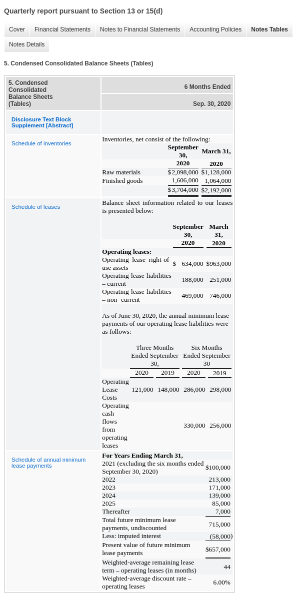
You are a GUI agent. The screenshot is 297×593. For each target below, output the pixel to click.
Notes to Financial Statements (137, 29)
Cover (14, 29)
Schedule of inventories (42, 143)
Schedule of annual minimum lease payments (49, 463)
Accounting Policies (213, 29)
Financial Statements (60, 29)
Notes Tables (267, 29)
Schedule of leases (36, 207)
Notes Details (24, 44)
